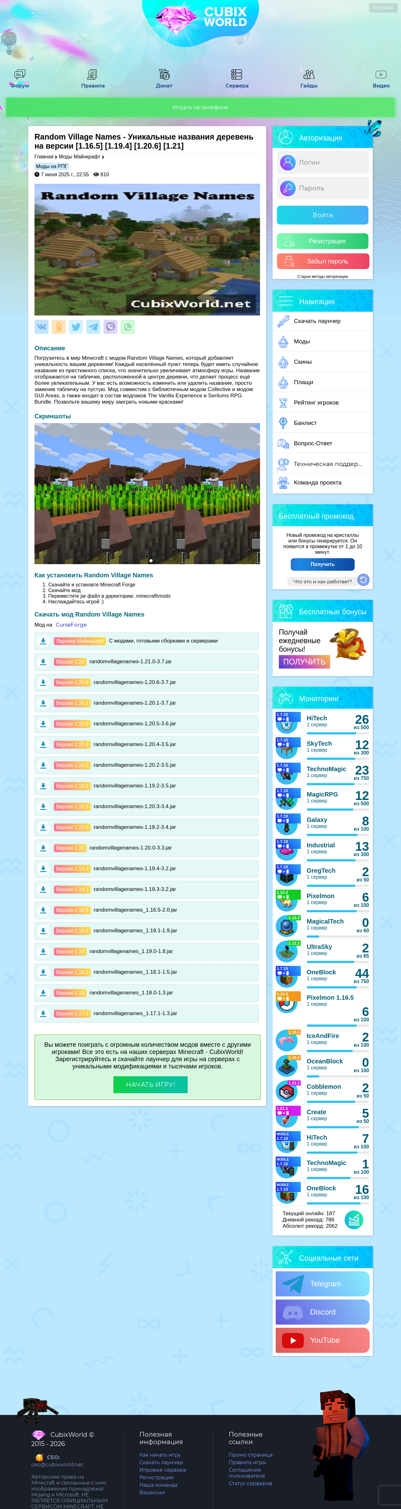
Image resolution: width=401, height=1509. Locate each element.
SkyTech (319, 743)
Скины (294, 362)
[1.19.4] (118, 145)
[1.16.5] (89, 145)
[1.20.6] (147, 145)
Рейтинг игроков (308, 403)
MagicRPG (322, 794)
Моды (293, 342)
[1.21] (173, 145)
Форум (19, 83)
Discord (309, 1312)
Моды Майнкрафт (79, 156)
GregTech (321, 870)
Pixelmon (321, 895)
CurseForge (71, 625)
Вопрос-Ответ (304, 444)
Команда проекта (309, 483)
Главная (44, 156)
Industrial (321, 845)
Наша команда (158, 1485)
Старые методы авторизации (322, 276)
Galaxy (317, 819)
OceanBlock (325, 1061)
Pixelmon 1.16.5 (330, 997)
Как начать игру (160, 1455)
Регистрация (315, 241)
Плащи (295, 383)
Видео (381, 83)
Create (316, 1112)
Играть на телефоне (200, 107)
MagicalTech (325, 921)
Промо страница (251, 1455)
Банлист (297, 423)
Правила (92, 83)
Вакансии (152, 1493)
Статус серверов (250, 1483)
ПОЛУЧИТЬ (304, 661)
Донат (164, 83)
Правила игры (247, 1462)
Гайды (308, 83)
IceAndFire (323, 1035)
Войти (323, 215)
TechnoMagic (326, 768)
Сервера (236, 83)
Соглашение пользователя (247, 1473)
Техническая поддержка (322, 464)
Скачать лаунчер (309, 321)
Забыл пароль (316, 261)
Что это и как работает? (323, 582)
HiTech (317, 718)
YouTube (311, 1341)
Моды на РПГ (51, 166)
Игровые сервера (162, 1470)
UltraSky (319, 946)
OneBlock (321, 972)
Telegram (311, 1284)
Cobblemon (324, 1086)
